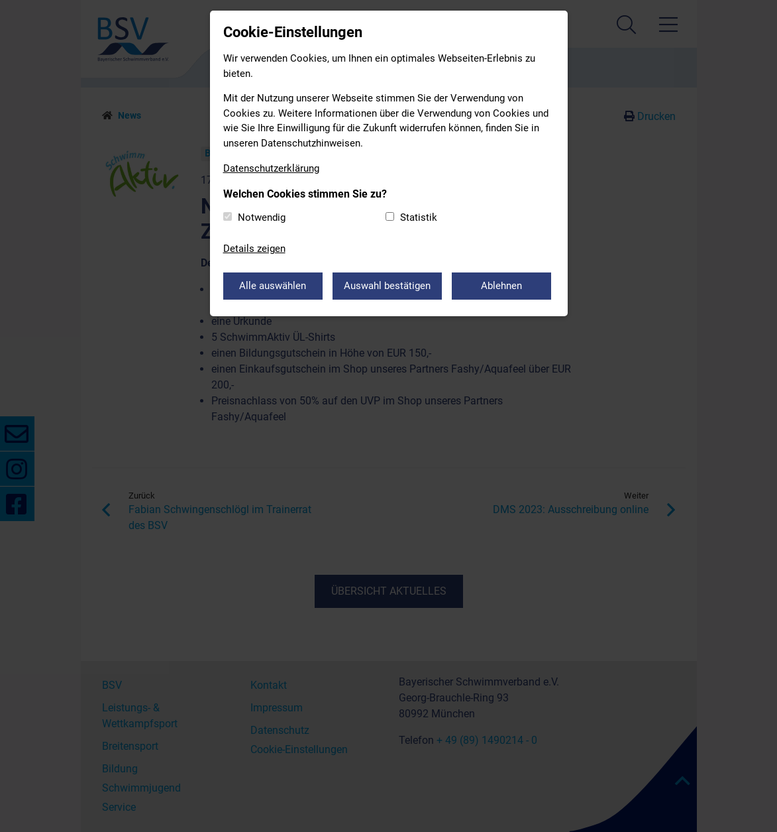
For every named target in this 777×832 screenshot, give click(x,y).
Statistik (418, 217)
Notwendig (261, 217)
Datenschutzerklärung (271, 168)
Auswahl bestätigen (387, 286)
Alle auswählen (272, 286)
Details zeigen (254, 249)
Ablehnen (501, 286)
